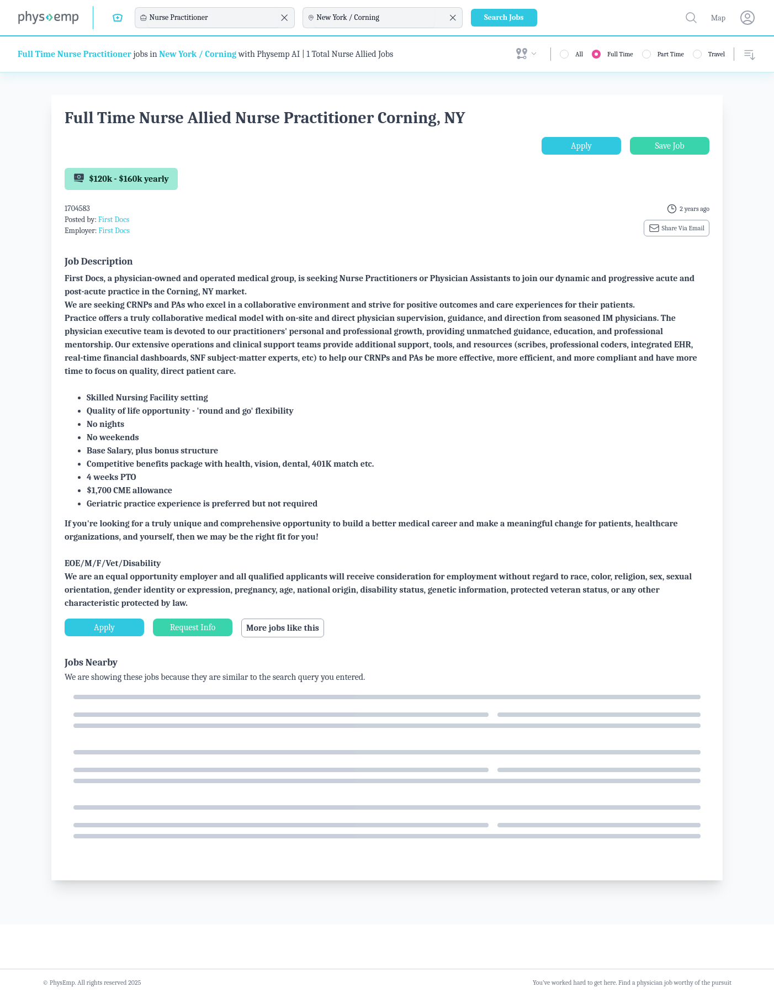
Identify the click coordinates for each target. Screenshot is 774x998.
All (579, 54)
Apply (581, 146)
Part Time (671, 54)
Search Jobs (504, 17)
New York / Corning (197, 54)
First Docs (114, 219)
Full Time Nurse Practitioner (74, 54)
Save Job (669, 146)
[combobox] (213, 18)
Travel (716, 54)
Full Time (620, 54)
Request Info (192, 627)
